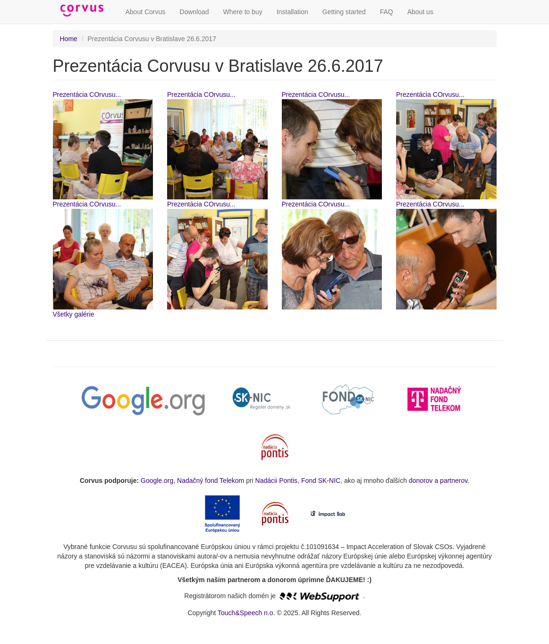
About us (420, 12)
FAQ (386, 12)
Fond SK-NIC (320, 480)
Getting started (344, 12)
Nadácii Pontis (276, 480)
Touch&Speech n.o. (246, 613)
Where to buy (242, 12)
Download (194, 12)
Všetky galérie (73, 314)
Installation (292, 12)
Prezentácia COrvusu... (87, 94)
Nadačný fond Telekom (210, 480)
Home (68, 39)
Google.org (157, 480)
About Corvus (146, 12)
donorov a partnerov (438, 480)
